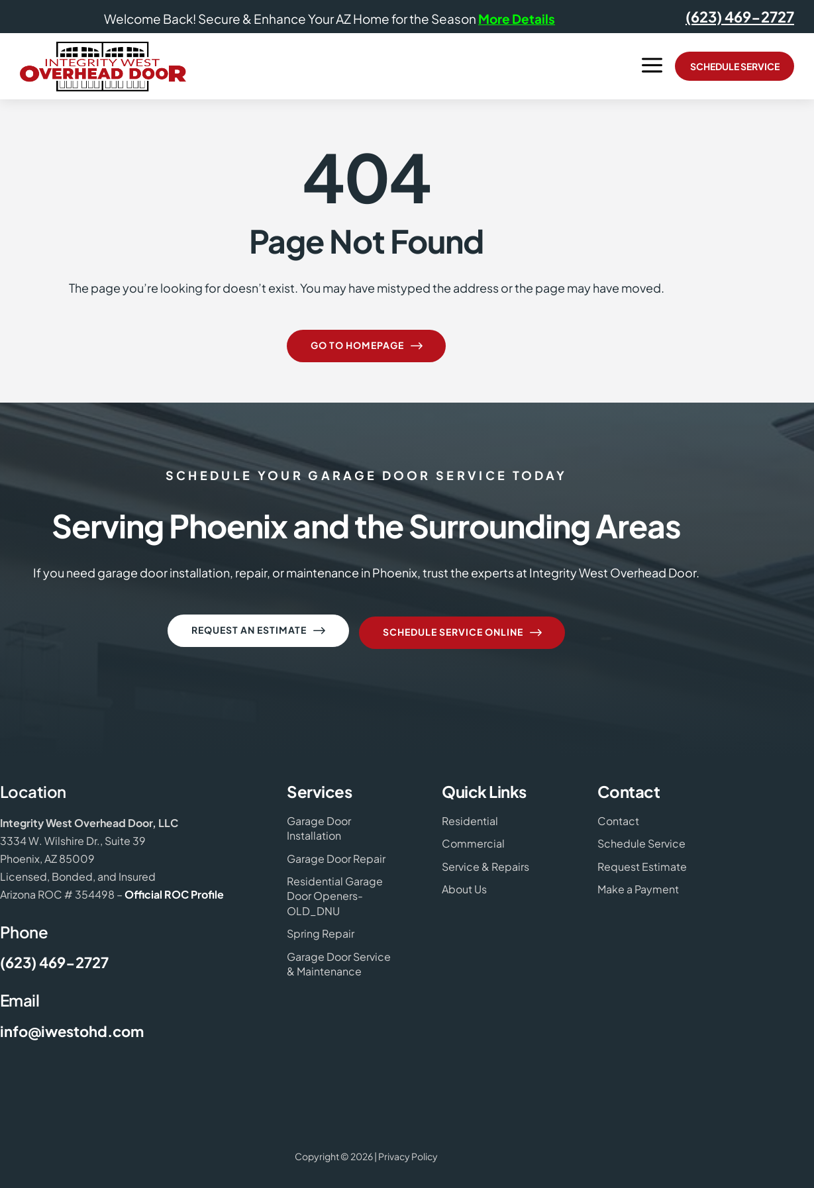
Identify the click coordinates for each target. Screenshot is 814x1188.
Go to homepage (368, 346)
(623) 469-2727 (740, 16)
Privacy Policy (408, 1152)
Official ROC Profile (174, 890)
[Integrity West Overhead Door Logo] (103, 66)
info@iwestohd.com (72, 1027)
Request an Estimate (259, 631)
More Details (516, 18)
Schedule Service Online (463, 631)
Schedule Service (735, 66)
